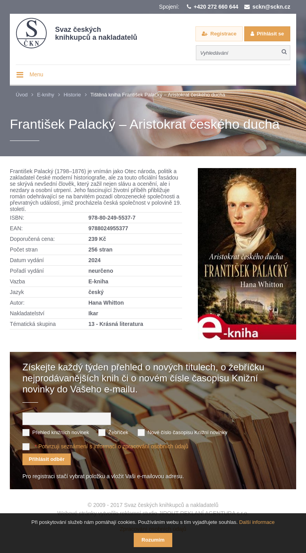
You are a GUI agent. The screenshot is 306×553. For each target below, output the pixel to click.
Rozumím (153, 540)
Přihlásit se (270, 34)
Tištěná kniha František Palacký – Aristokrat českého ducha (157, 95)
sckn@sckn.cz (271, 7)
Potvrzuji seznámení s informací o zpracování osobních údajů (113, 446)
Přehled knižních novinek (60, 432)
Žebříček (118, 432)
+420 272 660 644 (216, 7)
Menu (36, 74)
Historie (72, 95)
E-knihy (45, 95)
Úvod (22, 95)
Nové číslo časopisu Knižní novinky (187, 432)
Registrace (223, 34)
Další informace (257, 522)
